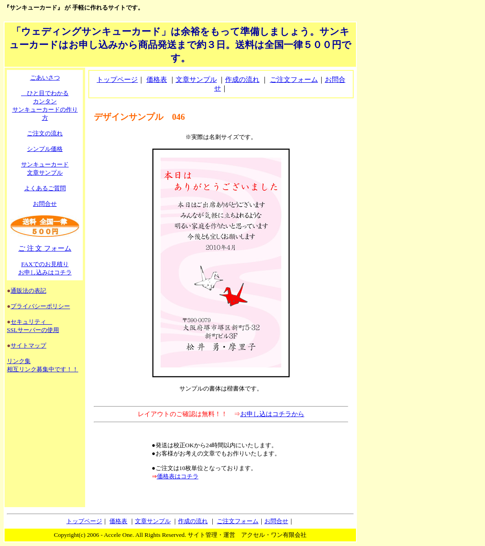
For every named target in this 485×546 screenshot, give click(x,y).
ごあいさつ (45, 77)
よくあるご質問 (45, 188)
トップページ (117, 79)
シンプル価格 (45, 148)
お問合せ (45, 203)
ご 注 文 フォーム (44, 248)
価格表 (156, 79)
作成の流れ (242, 79)
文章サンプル (196, 79)
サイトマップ (28, 345)
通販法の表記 (28, 290)
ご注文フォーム (294, 79)
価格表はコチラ (178, 476)
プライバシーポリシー (40, 306)
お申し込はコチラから (272, 414)
